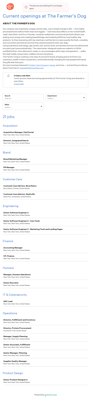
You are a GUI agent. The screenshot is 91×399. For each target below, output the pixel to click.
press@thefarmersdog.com (32, 68)
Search (7, 96)
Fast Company (42, 65)
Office (7, 105)
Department (52, 96)
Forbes (32, 65)
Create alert (19, 84)
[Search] (23, 99)
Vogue (52, 65)
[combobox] (47, 98)
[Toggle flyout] (84, 97)
